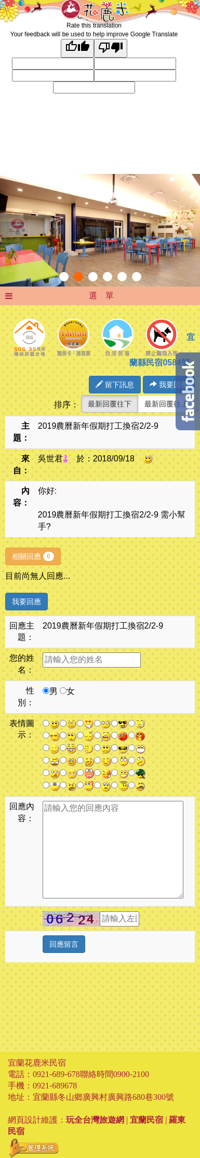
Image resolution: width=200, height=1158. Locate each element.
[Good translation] (77, 48)
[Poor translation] (110, 48)
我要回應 (26, 601)
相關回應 (33, 556)
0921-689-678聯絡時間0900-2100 (91, 1074)
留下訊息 (115, 384)
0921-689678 (55, 1085)
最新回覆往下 (109, 404)
